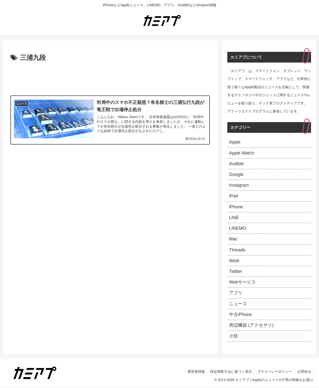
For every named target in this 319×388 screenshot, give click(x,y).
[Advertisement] (110, 77)
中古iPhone (240, 315)
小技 (233, 336)
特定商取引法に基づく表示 (231, 373)
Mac (233, 239)
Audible (236, 163)
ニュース (238, 304)
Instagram (239, 185)
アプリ (235, 293)
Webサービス (242, 282)
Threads (237, 250)
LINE (234, 217)
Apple (234, 142)
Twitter (235, 271)
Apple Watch (241, 153)
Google (236, 174)
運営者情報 (196, 373)
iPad (233, 196)
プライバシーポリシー (274, 373)
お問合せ (304, 373)
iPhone (236, 207)
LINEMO (237, 228)
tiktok (234, 261)
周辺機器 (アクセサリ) (251, 325)
